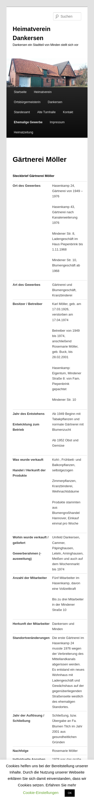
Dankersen (55, 102)
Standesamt (22, 112)
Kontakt (68, 112)
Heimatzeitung (23, 132)
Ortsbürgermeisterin (27, 102)
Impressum (57, 122)
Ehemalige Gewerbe (28, 122)
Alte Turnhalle (46, 112)
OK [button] (70, 792)
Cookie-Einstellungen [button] (41, 792)
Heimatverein (43, 92)
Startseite (20, 92)
